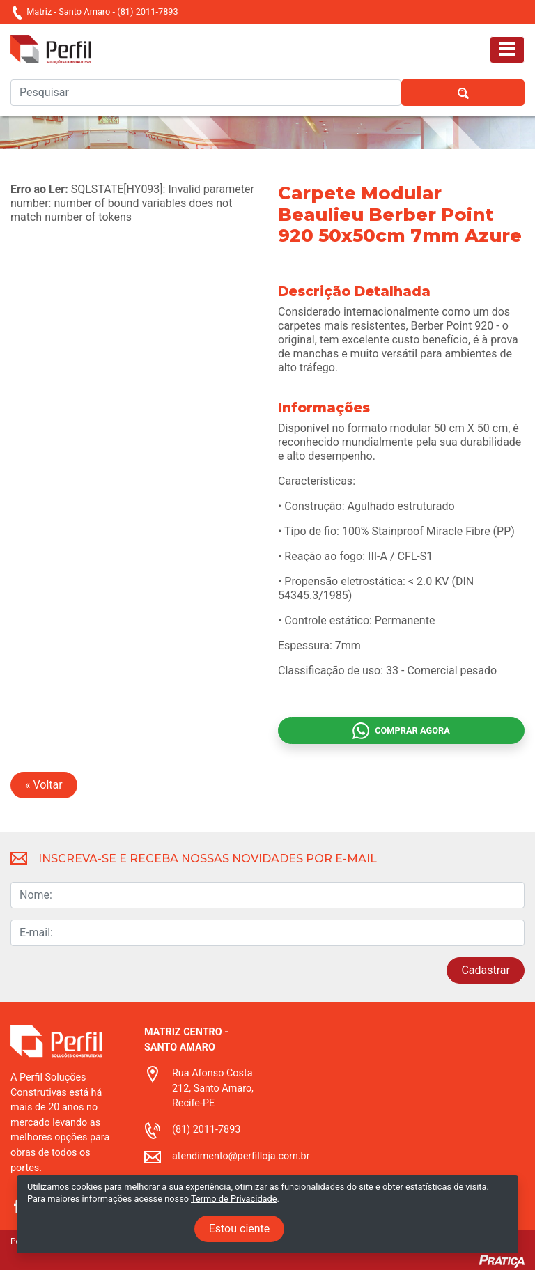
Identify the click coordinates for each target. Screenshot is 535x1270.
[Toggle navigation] (507, 49)
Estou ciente (239, 1228)
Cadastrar (485, 970)
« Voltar (44, 784)
